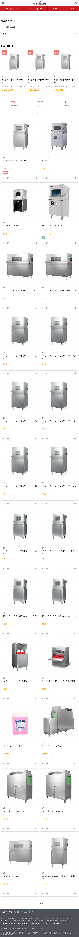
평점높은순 (14, 106)
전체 (39, 33)
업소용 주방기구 (12, 9)
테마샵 (55, 9)
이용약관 (16, 912)
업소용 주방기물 (35, 9)
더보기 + (40, 904)
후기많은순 (39, 106)
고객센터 (71, 9)
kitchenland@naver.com (57, 921)
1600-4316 (11, 923)
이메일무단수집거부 (27, 912)
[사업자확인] (71, 918)
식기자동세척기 (39, 26)
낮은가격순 (39, 102)
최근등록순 (65, 106)
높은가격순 (65, 102)
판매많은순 (14, 102)
